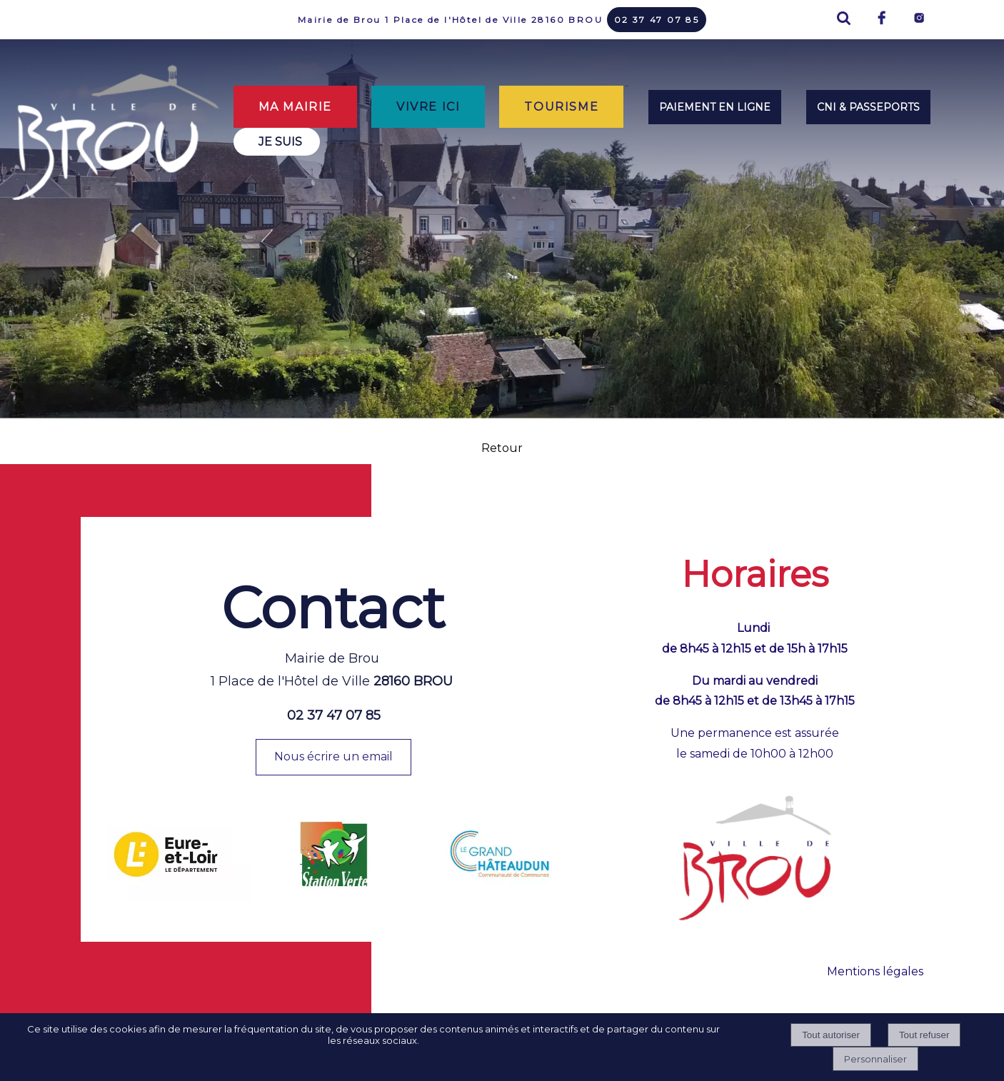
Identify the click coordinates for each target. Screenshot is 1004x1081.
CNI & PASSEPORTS (868, 107)
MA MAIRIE (295, 107)
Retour (502, 448)
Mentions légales (875, 971)
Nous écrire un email (333, 756)
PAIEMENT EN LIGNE (714, 107)
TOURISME (561, 107)
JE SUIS (280, 142)
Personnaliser (875, 1059)
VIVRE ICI (428, 107)
